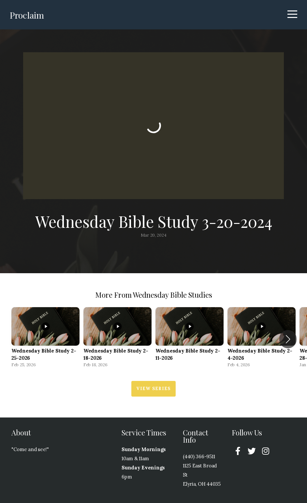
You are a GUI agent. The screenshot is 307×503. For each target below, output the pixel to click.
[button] (288, 339)
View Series (153, 388)
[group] (45, 339)
